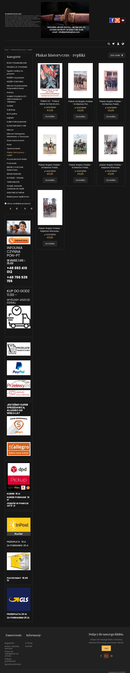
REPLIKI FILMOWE (14, 174)
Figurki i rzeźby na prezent (15, 72)
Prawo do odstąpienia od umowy (11, 651)
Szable (10, 105)
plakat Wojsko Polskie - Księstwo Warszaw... (111, 166)
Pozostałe (12, 163)
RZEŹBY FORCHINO (15, 81)
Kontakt (28, 644)
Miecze (10, 129)
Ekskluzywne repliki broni (18, 196)
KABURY (10, 117)
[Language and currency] (122, 44)
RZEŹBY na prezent (15, 77)
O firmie (28, 641)
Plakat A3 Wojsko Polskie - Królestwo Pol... (80, 103)
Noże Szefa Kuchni (15, 140)
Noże (9, 144)
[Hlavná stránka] (65, 20)
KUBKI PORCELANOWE (16, 121)
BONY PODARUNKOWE (17, 63)
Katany (10, 92)
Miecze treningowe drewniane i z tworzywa (18, 135)
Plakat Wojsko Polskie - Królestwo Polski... (110, 103)
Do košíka (50, 116)
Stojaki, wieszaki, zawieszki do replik (15, 187)
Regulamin (9, 641)
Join (106, 648)
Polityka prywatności (10, 658)
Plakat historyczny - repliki (16, 153)
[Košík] (113, 44)
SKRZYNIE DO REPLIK (15, 192)
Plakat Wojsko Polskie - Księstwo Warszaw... (49, 230)
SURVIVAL (11, 109)
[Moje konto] (118, 44)
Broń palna (12, 113)
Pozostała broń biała (17, 159)
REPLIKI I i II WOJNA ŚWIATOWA (15, 168)
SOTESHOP (121, 670)
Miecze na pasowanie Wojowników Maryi (17, 87)
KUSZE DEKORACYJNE (16, 125)
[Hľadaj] (108, 44)
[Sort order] (116, 55)
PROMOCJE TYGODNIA (17, 67)
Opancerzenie (13, 148)
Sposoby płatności (13, 662)
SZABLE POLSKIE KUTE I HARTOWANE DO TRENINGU (17, 99)
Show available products (17, 203)
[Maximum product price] (25, 208)
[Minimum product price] (10, 208)
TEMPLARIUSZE (13, 182)
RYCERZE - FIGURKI (15, 177)
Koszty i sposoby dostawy (12, 645)
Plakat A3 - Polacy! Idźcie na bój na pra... (50, 103)
